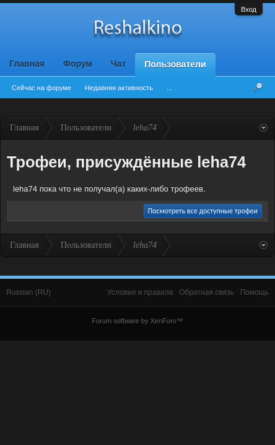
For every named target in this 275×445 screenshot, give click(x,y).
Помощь (254, 292)
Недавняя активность (119, 87)
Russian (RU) (28, 292)
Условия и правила (140, 292)
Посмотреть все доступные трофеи (203, 210)
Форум (77, 64)
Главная (27, 64)
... (169, 87)
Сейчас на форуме (41, 87)
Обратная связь (206, 292)
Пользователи (175, 64)
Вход (248, 9)
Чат (118, 64)
